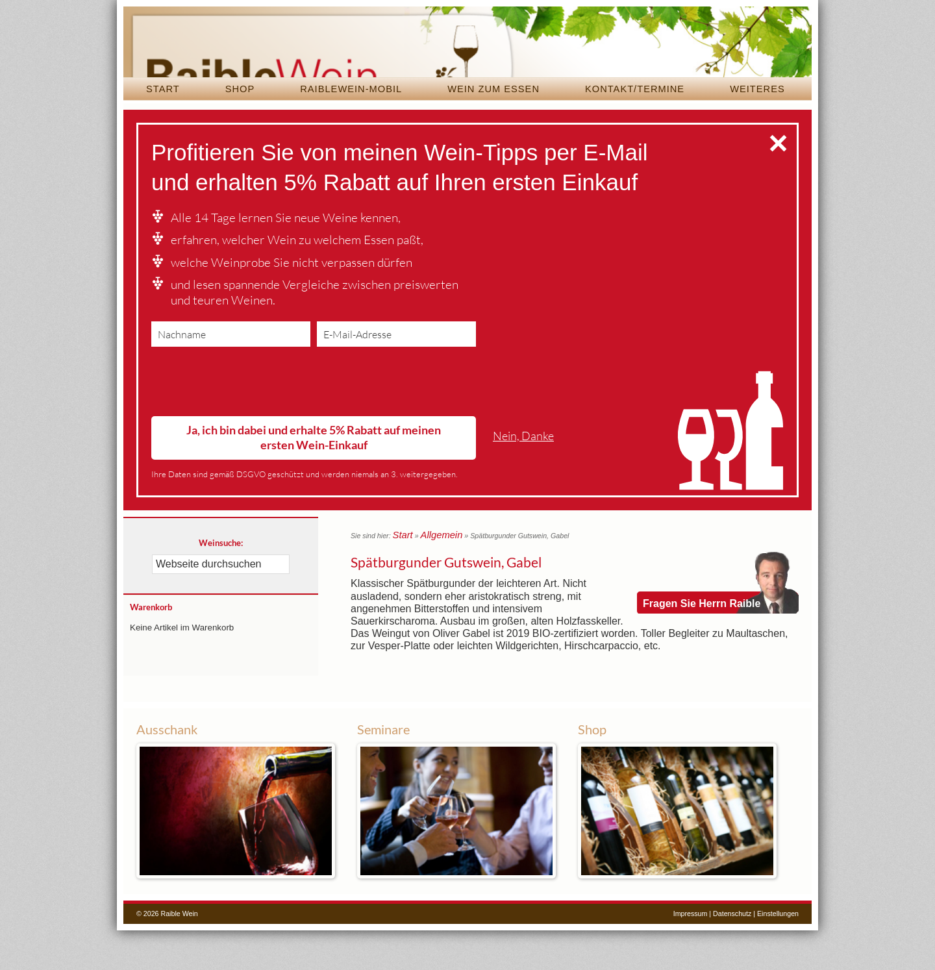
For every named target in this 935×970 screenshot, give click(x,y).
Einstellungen (778, 953)
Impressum (690, 953)
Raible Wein (467, 61)
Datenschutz (732, 953)
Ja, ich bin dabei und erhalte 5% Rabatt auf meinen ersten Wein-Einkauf (313, 476)
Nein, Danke (523, 475)
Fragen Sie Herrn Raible (701, 619)
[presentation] (250, 424)
